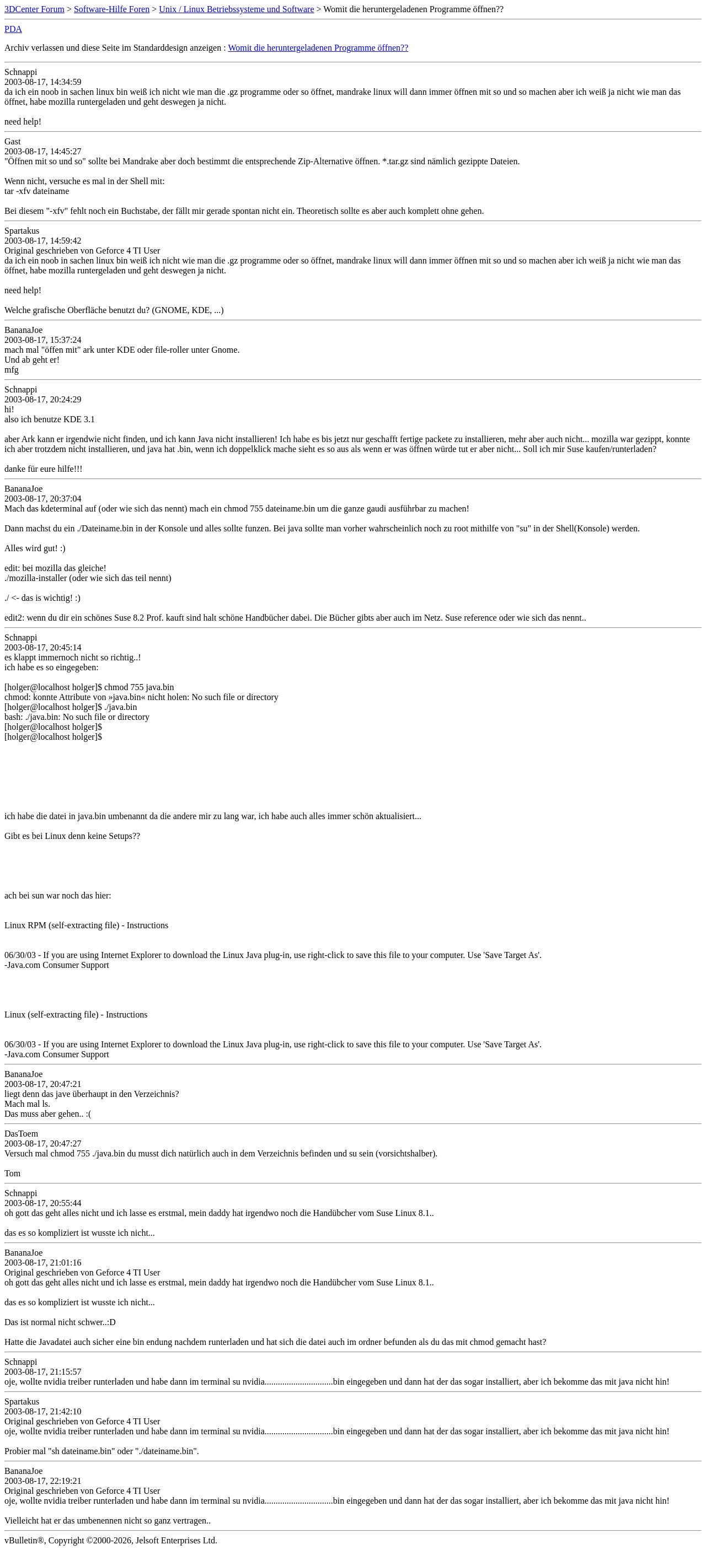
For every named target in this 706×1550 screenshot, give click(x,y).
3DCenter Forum (34, 9)
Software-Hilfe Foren (111, 9)
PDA (13, 29)
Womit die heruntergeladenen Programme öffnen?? (318, 47)
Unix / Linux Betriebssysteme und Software (236, 9)
